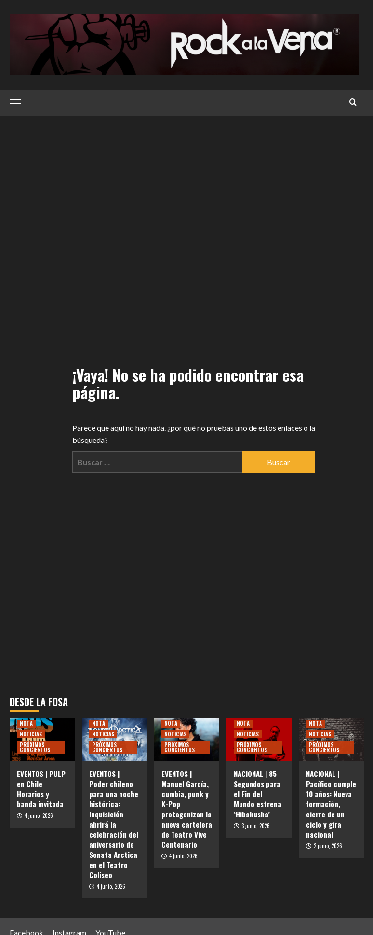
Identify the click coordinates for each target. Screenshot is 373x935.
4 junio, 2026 (39, 815)
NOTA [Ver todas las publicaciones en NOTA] (26, 723)
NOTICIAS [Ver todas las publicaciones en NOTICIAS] (31, 734)
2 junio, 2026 (328, 846)
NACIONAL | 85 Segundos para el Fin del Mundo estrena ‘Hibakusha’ (257, 793)
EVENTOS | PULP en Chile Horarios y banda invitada (41, 788)
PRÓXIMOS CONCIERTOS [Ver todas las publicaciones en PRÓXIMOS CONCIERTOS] (35, 747)
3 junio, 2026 (255, 825)
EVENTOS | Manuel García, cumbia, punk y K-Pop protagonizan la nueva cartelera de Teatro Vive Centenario (186, 809)
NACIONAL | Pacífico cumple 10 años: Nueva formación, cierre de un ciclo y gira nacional (331, 804)
